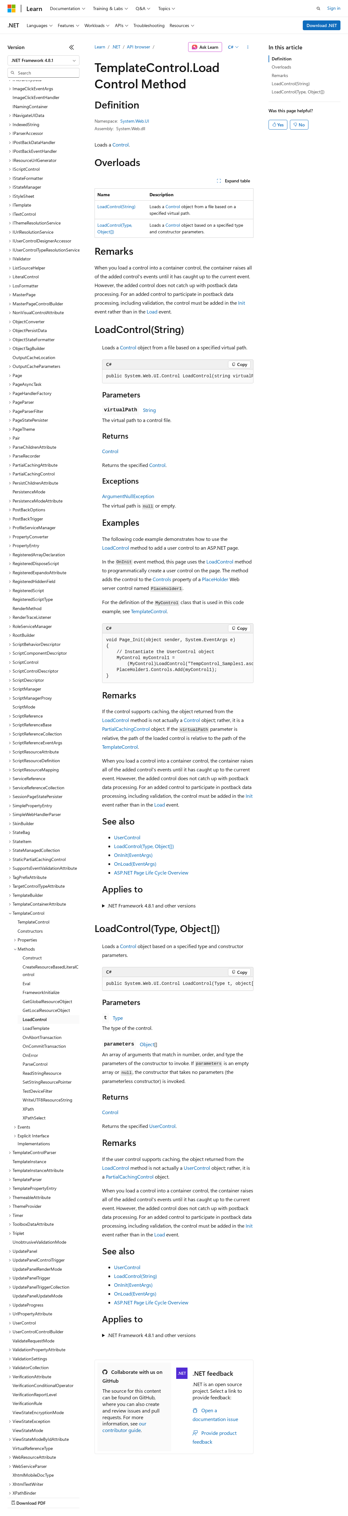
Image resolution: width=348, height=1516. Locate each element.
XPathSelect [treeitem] (34, 1063)
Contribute (112, 1497)
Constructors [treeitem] (30, 877)
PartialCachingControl (126, 728)
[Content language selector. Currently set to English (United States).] (36, 1482)
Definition (281, 59)
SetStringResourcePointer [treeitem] (47, 1027)
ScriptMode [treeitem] (24, 652)
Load (152, 311)
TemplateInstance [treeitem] (29, 1107)
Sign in (333, 8)
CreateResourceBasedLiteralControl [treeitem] (51, 916)
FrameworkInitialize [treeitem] (41, 938)
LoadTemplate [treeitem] (36, 974)
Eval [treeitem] (26, 929)
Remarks (280, 75)
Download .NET (322, 25)
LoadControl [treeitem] (35, 965)
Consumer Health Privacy (180, 1497)
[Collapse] (71, 47)
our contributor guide (124, 1426)
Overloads (281, 67)
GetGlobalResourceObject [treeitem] (47, 947)
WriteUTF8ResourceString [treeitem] (47, 1045)
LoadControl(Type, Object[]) (144, 846)
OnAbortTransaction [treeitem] (42, 983)
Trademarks (260, 1497)
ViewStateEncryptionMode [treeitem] (38, 1358)
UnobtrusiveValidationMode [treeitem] (39, 1188)
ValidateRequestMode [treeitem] (33, 1286)
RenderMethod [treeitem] (27, 554)
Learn (100, 47)
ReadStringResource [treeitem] (42, 1019)
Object (147, 1044)
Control (120, 144)
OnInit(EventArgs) (133, 855)
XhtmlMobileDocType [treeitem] (33, 1421)
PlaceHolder (215, 579)
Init (241, 302)
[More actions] (247, 47)
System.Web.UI (134, 121)
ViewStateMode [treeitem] (28, 1376)
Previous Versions (57, 1497)
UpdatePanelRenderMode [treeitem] (37, 1215)
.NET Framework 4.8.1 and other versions (151, 905)
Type (118, 1017)
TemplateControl (149, 611)
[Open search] (318, 8)
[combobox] (43, 60)
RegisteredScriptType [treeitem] (33, 545)
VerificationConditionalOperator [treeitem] (43, 1331)
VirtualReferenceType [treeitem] (33, 1394)
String (149, 410)
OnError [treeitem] (30, 1001)
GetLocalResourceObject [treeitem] (46, 956)
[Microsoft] (12, 8)
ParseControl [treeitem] (35, 1010)
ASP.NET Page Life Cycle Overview (151, 872)
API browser (138, 47)
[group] (177, 376)
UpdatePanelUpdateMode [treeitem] (38, 1241)
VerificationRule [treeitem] (27, 1349)
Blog (85, 1497)
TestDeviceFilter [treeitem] (37, 1037)
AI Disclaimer (20, 1497)
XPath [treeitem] (28, 1055)
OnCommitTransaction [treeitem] (44, 992)
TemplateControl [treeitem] (33, 867)
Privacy (137, 1497)
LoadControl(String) (116, 206)
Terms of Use (229, 1497)
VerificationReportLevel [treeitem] (35, 1340)
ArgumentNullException (128, 496)
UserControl (127, 837)
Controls (162, 579)
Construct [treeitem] (32, 903)
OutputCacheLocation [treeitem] (34, 303)
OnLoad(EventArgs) (135, 863)
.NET (116, 47)
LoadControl (115, 547)
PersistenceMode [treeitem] (29, 437)
